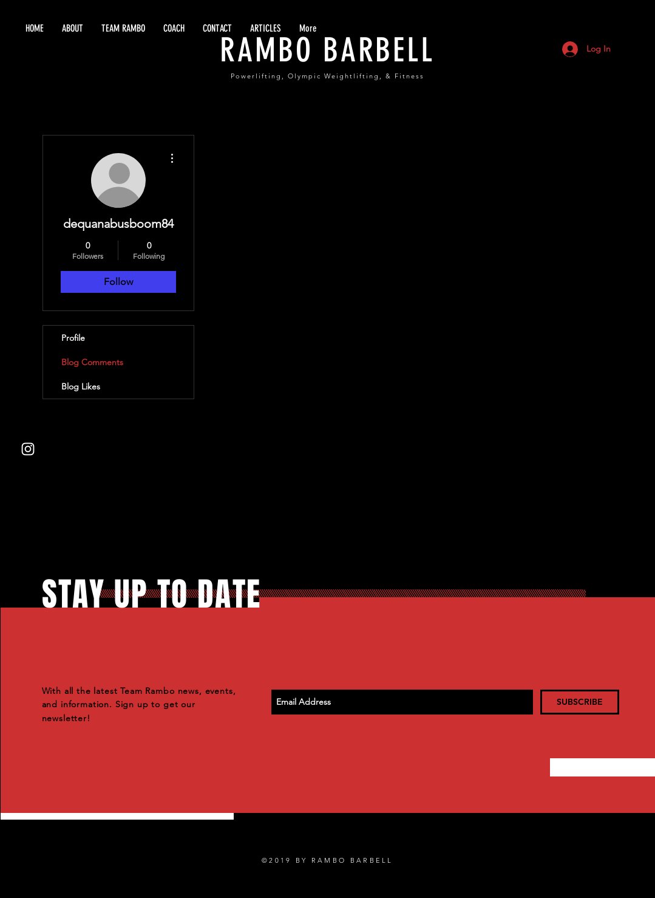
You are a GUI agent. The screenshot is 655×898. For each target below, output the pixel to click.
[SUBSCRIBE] (579, 702)
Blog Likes (80, 386)
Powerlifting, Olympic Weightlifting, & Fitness (327, 76)
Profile (73, 337)
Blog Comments (92, 362)
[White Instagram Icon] (27, 449)
